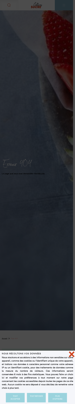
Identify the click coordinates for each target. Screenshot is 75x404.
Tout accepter (15, 397)
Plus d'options (57, 397)
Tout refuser (36, 396)
